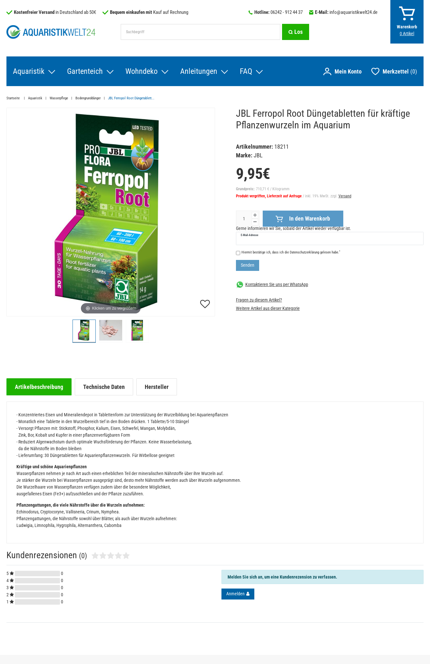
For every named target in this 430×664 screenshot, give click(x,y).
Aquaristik (28, 71)
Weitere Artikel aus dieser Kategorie (268, 308)
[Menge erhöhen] (255, 215)
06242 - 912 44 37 (286, 12)
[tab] (39, 386)
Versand (344, 196)
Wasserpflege (59, 98)
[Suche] (295, 32)
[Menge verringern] (255, 222)
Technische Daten (104, 386)
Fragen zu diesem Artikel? (259, 299)
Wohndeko (141, 71)
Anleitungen (198, 71)
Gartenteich (85, 71)
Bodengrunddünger (88, 98)
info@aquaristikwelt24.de (353, 12)
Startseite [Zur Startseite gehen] (13, 98)
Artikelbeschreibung (39, 386)
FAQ (246, 71)
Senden (247, 265)
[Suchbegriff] (200, 32)
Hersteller (157, 386)
